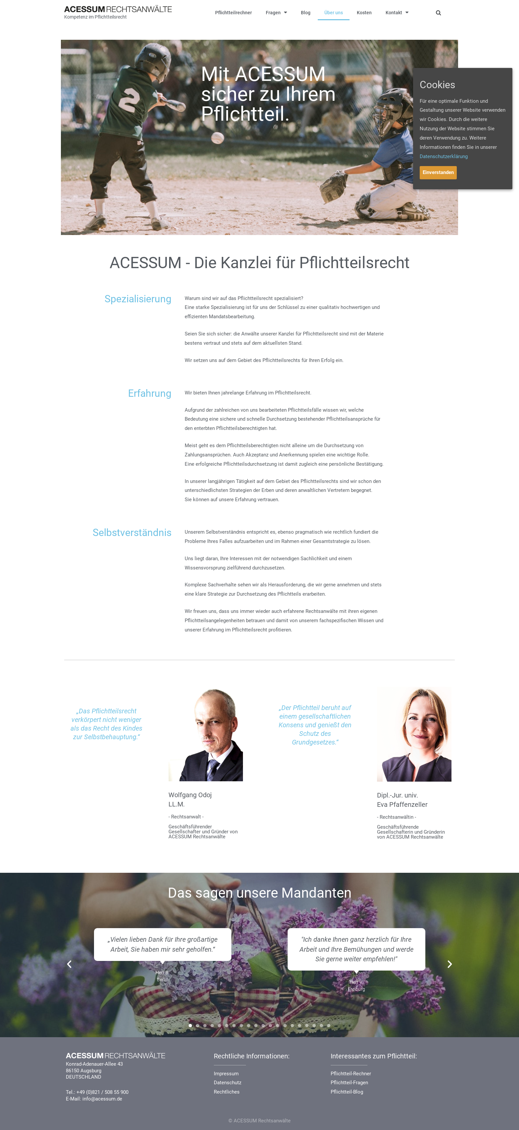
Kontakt (397, 12)
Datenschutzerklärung (444, 156)
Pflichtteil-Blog (347, 1092)
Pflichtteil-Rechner (351, 1074)
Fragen (276, 12)
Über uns (333, 12)
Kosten (364, 12)
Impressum (226, 1074)
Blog (305, 12)
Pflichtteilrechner (233, 12)
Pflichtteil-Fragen (349, 1083)
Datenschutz (227, 1083)
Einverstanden (438, 172)
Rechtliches (227, 1092)
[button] (190, 1025)
